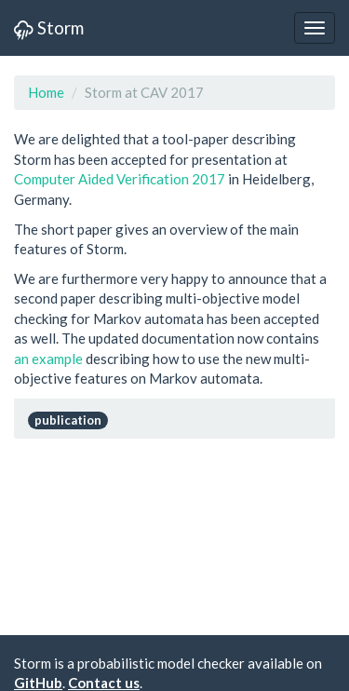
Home (46, 92)
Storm (49, 27)
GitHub (38, 682)
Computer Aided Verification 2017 (119, 178)
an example (48, 358)
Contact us (104, 682)
